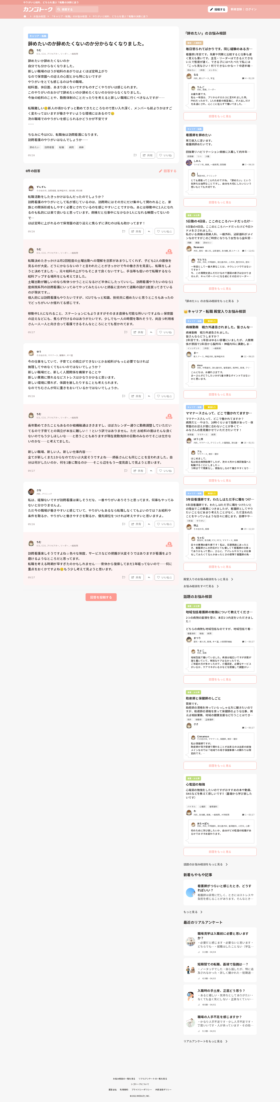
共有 (148, 155)
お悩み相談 (39, 16)
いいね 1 (164, 231)
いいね (165, 155)
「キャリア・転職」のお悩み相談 (69, 16)
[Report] (135, 155)
